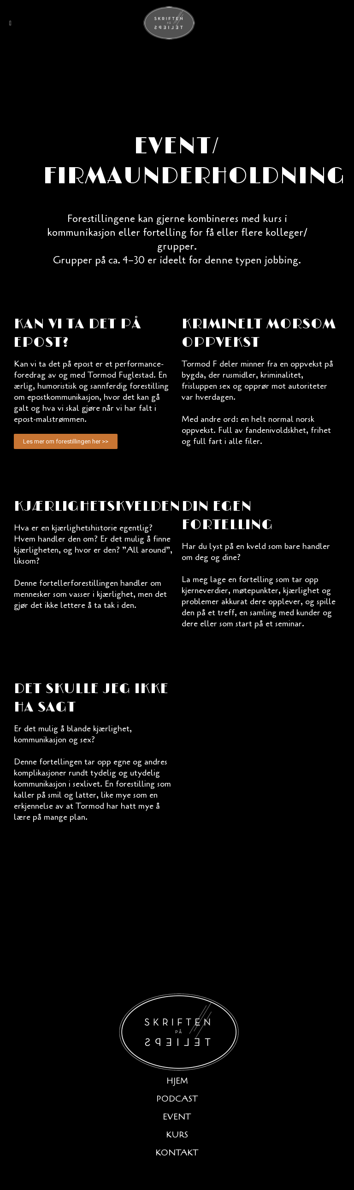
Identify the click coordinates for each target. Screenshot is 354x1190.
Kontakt (177, 1153)
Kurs (177, 1135)
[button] (66, 441)
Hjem (177, 1081)
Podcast (177, 1099)
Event (177, 1117)
